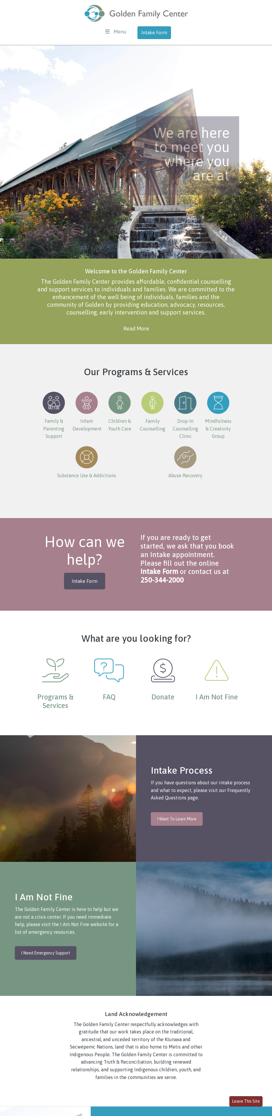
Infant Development (87, 411)
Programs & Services (55, 701)
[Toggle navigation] (115, 31)
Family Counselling (152, 411)
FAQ (109, 697)
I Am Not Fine (217, 697)
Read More (136, 328)
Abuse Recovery (185, 462)
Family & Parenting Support (54, 415)
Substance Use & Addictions (86, 462)
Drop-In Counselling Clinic (185, 415)
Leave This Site (246, 1101)
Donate (163, 697)
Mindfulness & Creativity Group (218, 415)
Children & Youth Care (119, 411)
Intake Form (154, 32)
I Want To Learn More (176, 819)
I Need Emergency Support (45, 953)
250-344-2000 (162, 580)
